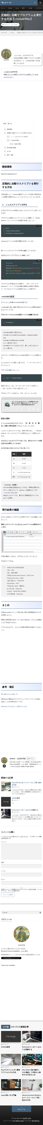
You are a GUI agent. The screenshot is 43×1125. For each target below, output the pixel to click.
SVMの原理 (16, 798)
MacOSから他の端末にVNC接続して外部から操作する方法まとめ (31, 1072)
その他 (30, 8)
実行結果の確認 (10, 147)
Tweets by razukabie (8, 965)
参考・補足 (8, 155)
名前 (2, 862)
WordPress (36, 1121)
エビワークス (27, 1118)
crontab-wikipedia (11, 493)
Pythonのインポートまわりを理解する (25, 810)
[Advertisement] (21, 99)
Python (10, 8)
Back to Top (21, 1109)
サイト (3, 879)
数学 (23, 8)
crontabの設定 (13, 140)
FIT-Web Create (18, 1121)
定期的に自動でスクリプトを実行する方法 (17, 133)
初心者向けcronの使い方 (9, 694)
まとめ (7, 151)
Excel (17, 8)
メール (3, 871)
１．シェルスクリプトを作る (17, 136)
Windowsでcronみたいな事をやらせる (14, 706)
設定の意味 (15, 144)
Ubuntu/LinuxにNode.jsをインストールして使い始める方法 (31, 1097)
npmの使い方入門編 (8, 1095)
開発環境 (8, 129)
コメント (4, 842)
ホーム (3, 8)
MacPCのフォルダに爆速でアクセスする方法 (10, 1071)
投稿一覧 (30, 758)
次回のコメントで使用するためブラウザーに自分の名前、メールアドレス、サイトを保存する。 (21, 890)
